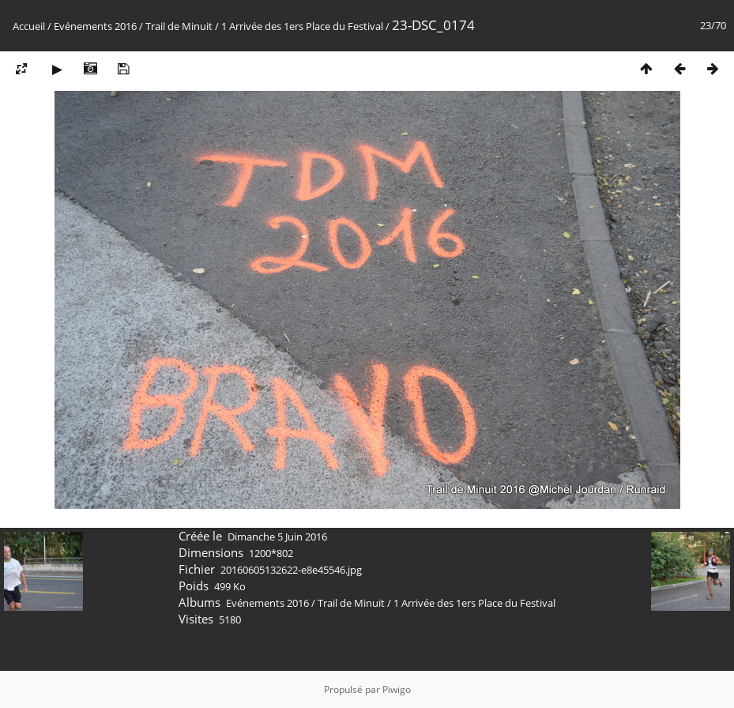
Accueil (29, 26)
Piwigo (396, 689)
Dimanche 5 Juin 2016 (277, 536)
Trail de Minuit (179, 26)
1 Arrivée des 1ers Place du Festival (302, 26)
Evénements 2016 (95, 26)
